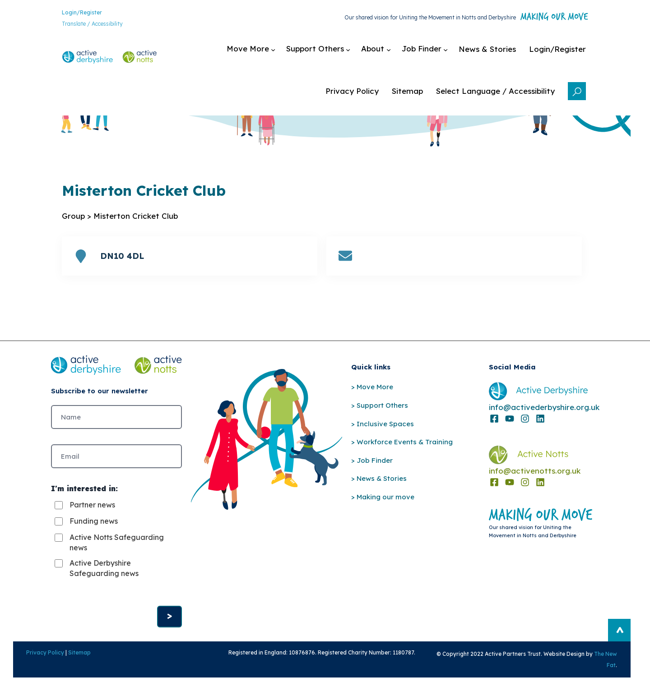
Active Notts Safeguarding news (117, 555)
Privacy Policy (35, 667)
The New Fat (609, 668)
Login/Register (74, 13)
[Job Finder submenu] (432, 52)
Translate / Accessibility (84, 25)
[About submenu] (383, 52)
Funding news (94, 534)
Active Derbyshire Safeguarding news (104, 580)
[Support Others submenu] (326, 52)
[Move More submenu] (258, 52)
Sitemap (69, 667)
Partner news (92, 517)
